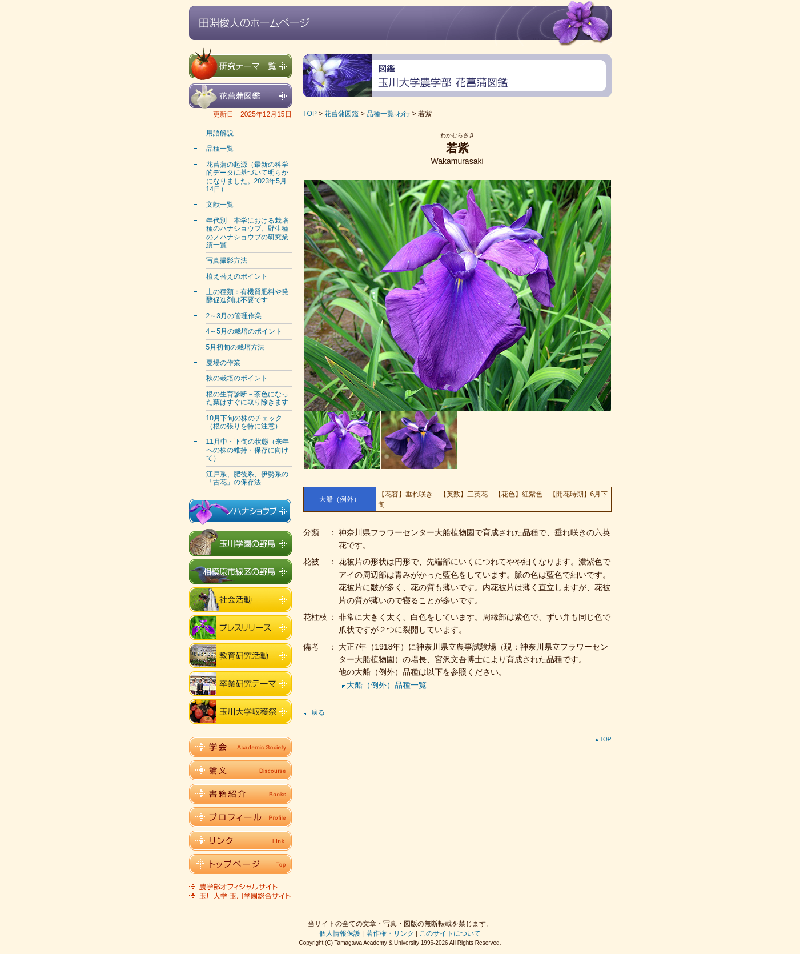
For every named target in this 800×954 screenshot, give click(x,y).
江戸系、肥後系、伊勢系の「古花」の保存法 (247, 478)
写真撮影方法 (226, 260)
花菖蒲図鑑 (341, 114)
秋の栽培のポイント (237, 378)
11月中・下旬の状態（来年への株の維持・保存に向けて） (247, 450)
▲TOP (602, 739)
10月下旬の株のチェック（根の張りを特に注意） (244, 422)
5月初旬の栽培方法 (235, 347)
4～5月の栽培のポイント (244, 331)
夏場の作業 (223, 363)
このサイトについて (450, 933)
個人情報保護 (339, 933)
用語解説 (220, 133)
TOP (310, 114)
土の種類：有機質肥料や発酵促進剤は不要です (247, 296)
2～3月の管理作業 (234, 316)
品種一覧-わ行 (388, 114)
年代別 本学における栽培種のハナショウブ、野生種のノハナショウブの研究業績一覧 (247, 233)
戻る (318, 712)
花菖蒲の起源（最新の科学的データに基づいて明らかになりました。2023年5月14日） (247, 177)
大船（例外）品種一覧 (387, 685)
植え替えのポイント (237, 276)
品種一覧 (220, 149)
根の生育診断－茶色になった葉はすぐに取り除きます (247, 398)
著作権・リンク (390, 933)
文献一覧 (220, 205)
